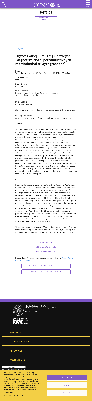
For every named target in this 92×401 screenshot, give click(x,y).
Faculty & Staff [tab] (17, 341)
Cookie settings (67, 378)
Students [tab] (13, 332)
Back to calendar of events (46, 271)
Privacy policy (9, 395)
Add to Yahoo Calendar (46, 251)
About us (20, 395)
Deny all (67, 385)
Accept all (67, 393)
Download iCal (46, 242)
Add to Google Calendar (46, 247)
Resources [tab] (13, 350)
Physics (20, 49)
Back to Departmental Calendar (46, 265)
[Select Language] (14, 367)
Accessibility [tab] (15, 359)
